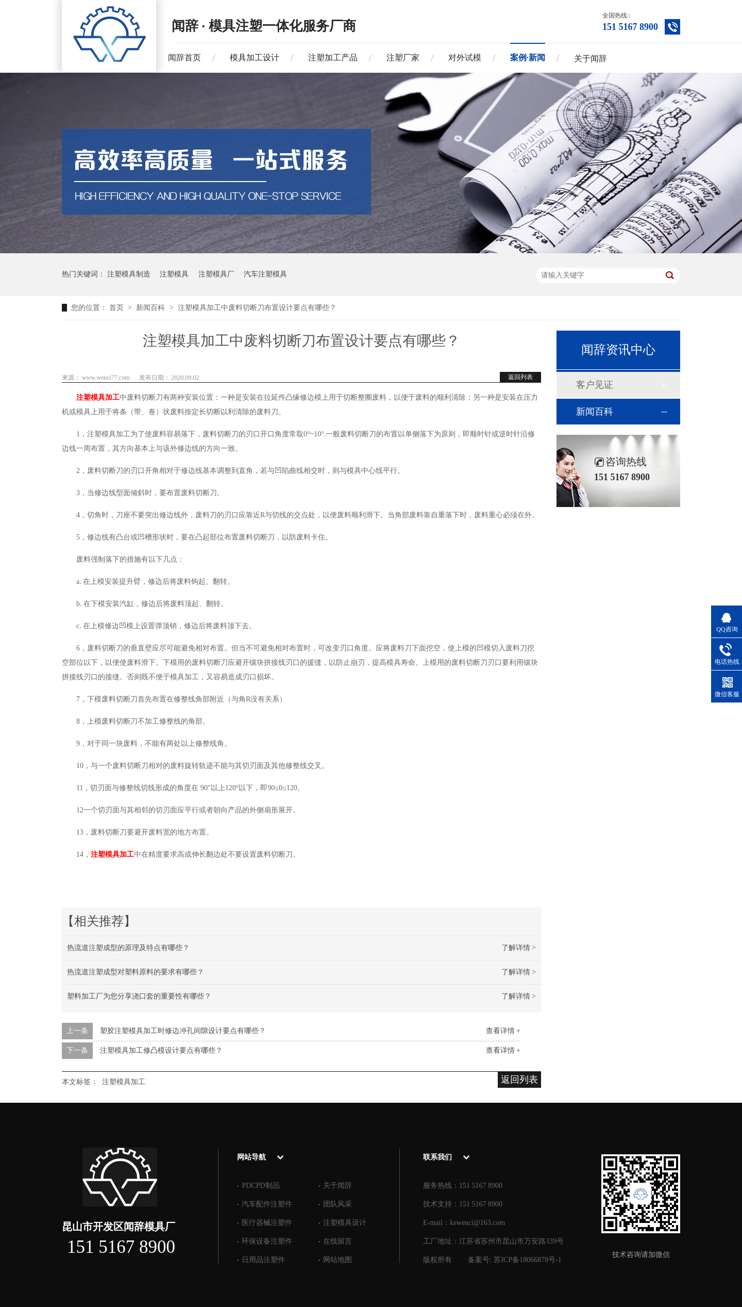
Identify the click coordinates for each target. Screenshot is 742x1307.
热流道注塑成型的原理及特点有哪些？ (128, 948)
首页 (117, 308)
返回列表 (520, 377)
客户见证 (594, 385)
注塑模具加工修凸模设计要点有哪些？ (161, 1050)
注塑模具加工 (98, 397)
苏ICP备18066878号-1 (527, 1260)
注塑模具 (174, 274)
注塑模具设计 (344, 1223)
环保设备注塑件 (267, 1241)
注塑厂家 (402, 57)
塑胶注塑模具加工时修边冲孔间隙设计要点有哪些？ (183, 1031)
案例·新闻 (527, 57)
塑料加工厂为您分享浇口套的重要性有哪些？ (139, 996)
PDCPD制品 (260, 1185)
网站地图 (337, 1260)
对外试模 (464, 57)
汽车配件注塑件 (267, 1204)
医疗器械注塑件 (267, 1223)
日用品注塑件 (263, 1260)
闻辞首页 (184, 57)
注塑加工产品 (333, 57)
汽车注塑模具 (265, 274)
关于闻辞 (590, 58)
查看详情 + (503, 1031)
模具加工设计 (254, 57)
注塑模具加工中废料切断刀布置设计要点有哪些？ (257, 308)
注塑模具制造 (128, 274)
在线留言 (337, 1241)
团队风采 (337, 1204)
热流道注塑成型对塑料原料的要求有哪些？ (135, 972)
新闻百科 (151, 308)
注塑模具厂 (216, 274)
